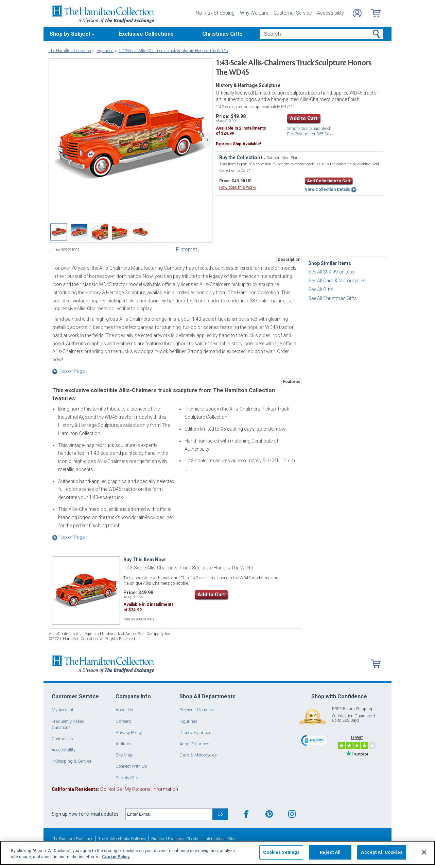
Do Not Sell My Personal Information (115, 789)
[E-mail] (169, 814)
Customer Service (293, 13)
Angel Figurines (194, 743)
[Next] (207, 140)
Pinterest (186, 249)
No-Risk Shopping (215, 13)
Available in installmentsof (241, 131)
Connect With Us (131, 766)
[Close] (424, 852)
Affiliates (124, 743)
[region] (217, 853)
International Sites (221, 838)
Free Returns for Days (310, 132)
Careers (123, 721)
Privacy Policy (129, 732)
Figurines (188, 721)
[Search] (321, 34)
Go (220, 814)
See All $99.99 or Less (331, 272)
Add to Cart (303, 118)
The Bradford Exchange (72, 838)
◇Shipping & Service (71, 761)
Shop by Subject (70, 34)
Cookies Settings (281, 852)
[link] (314, 741)
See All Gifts (320, 289)
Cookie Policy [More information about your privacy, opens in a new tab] (115, 856)
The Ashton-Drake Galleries (122, 838)
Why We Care (254, 13)
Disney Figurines (195, 732)
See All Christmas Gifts (332, 298)
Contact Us (62, 738)
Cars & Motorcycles (198, 755)
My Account (62, 709)
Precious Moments (196, 709)
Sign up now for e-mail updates (85, 814)
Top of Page (68, 371)
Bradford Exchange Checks (175, 838)
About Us (124, 709)
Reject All (330, 852)
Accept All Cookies (381, 852)
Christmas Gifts (222, 34)
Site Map (124, 755)
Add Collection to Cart (328, 181)
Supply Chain (129, 777)
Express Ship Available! (238, 144)
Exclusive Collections (146, 34)
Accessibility (330, 13)
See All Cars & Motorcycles (337, 280)
